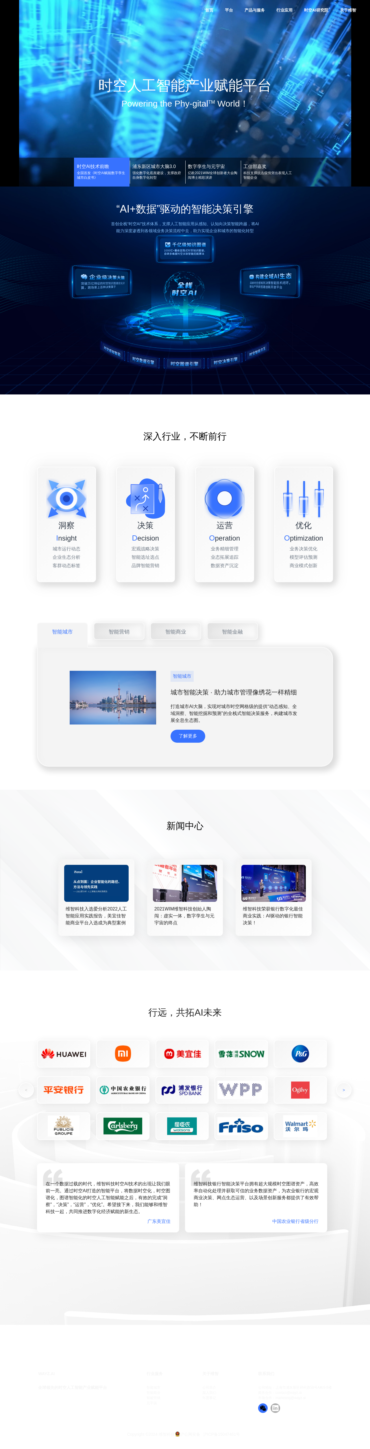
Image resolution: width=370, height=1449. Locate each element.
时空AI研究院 (316, 10)
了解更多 (188, 735)
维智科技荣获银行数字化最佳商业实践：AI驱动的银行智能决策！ (273, 915)
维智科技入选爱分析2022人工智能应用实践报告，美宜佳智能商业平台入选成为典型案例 (96, 915)
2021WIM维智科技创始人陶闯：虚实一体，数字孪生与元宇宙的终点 (184, 915)
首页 (209, 10)
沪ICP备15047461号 (221, 1434)
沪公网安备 (190, 1434)
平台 (229, 10)
